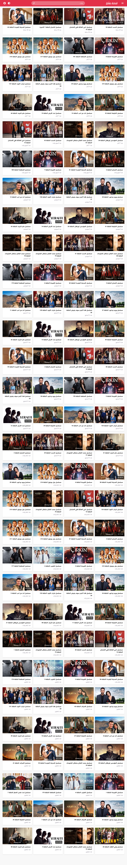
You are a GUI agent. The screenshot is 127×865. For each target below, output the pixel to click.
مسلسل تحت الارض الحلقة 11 (82, 622)
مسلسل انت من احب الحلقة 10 (82, 425)
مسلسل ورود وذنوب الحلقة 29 (81, 83)
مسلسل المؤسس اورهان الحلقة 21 (18, 622)
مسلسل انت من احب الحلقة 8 (113, 736)
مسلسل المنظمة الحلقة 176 (20, 679)
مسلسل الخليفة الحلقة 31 (114, 226)
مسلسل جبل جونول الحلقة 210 (112, 566)
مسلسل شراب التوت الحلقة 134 (112, 425)
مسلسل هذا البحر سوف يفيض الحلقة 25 (18, 397)
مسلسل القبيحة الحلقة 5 (114, 396)
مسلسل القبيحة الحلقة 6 (52, 283)
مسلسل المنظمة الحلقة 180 (20, 170)
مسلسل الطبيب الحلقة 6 (53, 566)
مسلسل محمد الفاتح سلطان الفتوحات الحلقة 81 (79, 141)
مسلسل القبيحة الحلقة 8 (114, 56)
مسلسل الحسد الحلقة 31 (83, 253)
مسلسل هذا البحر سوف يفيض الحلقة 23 (48, 707)
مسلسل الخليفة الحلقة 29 (52, 425)
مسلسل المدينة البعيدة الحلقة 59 (19, 367)
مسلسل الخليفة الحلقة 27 (83, 736)
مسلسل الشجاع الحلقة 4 (53, 367)
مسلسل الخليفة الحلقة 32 (114, 113)
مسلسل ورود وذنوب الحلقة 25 (20, 482)
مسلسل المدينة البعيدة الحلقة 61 (80, 170)
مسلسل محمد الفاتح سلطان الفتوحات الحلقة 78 (18, 254)
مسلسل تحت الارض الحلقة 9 (51, 847)
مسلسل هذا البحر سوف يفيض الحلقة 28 (48, 84)
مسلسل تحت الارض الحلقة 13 (51, 339)
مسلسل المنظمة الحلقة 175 (51, 792)
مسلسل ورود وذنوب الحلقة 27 (112, 310)
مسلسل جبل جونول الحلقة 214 (50, 482)
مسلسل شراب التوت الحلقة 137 (19, 83)
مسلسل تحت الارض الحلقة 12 (21, 425)
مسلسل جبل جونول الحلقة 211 (20, 539)
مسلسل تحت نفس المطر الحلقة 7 (19, 792)
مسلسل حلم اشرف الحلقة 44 (21, 113)
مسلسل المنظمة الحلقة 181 (82, 56)
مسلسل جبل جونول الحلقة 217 (50, 56)
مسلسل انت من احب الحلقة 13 (82, 113)
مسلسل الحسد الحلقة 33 (114, 27)
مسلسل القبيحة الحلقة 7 (52, 170)
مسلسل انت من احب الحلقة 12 (20, 197)
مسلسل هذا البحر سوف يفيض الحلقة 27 (79, 198)
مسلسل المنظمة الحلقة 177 (20, 566)
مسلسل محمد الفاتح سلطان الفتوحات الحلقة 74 (79, 764)
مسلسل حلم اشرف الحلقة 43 (21, 226)
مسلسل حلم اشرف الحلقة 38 (21, 847)
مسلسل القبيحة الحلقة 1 (114, 792)
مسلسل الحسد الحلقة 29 (52, 453)
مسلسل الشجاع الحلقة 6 (114, 170)
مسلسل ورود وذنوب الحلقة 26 (50, 396)
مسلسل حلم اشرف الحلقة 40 (51, 622)
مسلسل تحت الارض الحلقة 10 (51, 736)
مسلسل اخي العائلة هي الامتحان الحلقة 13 (80, 510)
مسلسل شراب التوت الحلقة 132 (50, 593)
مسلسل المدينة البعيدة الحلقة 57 (80, 539)
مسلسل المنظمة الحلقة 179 (20, 283)
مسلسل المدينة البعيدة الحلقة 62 (19, 27)
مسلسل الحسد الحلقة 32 (52, 140)
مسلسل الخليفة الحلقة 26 (22, 819)
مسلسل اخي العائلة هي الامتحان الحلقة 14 (80, 368)
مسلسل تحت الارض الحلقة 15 (51, 113)
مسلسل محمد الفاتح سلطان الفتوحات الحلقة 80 (110, 254)
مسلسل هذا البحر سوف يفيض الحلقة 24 (79, 594)
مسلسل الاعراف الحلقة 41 (22, 763)
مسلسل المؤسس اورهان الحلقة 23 (80, 226)
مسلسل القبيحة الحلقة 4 (83, 482)
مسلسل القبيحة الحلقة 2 (83, 679)
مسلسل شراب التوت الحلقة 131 (19, 706)
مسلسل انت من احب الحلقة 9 (20, 593)
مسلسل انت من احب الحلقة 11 (20, 310)
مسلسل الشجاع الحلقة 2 (114, 539)
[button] (34, 3)
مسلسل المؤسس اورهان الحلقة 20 (110, 763)
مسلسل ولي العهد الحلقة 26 (113, 847)
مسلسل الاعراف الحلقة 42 (83, 706)
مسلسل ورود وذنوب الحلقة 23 (112, 706)
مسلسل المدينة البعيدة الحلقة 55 (49, 763)
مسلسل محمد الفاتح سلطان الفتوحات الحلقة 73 (79, 848)
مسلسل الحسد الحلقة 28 (83, 650)
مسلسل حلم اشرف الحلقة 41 (113, 453)
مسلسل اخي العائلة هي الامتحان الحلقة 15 (19, 141)
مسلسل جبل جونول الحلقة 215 (112, 83)
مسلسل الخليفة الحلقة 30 (114, 339)
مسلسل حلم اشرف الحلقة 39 (21, 736)
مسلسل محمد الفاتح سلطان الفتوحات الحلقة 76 (48, 510)
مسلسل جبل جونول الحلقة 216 (20, 56)
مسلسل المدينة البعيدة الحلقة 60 (80, 283)
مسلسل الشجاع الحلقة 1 (22, 650)
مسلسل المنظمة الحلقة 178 (82, 396)
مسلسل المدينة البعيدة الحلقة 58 (111, 482)
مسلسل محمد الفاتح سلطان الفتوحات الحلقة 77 (79, 454)
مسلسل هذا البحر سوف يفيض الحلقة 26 (79, 311)
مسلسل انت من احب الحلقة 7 (51, 819)
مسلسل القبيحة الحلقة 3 (83, 566)
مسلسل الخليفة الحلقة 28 (114, 622)
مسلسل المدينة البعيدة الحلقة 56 (111, 679)
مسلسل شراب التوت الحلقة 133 (112, 509)
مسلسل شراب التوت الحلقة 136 (50, 197)
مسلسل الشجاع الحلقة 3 (22, 453)
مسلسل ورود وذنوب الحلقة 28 (112, 197)
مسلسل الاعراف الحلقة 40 (83, 819)
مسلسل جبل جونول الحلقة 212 (50, 539)
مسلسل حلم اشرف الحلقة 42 (21, 339)
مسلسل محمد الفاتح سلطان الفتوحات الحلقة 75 (48, 651)
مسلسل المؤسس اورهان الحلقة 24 (110, 140)
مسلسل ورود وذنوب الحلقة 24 (112, 593)
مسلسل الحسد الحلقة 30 (114, 367)
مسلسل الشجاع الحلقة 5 (114, 283)
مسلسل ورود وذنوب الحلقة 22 (112, 819)
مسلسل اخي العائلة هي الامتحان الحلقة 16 (80, 28)
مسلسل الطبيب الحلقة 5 (53, 679)
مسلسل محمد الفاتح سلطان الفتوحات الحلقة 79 (48, 254)
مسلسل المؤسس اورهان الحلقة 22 (80, 339)
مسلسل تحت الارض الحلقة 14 (51, 226)
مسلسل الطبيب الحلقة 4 (83, 792)
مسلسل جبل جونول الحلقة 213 (20, 509)
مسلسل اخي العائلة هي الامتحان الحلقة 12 (111, 651)
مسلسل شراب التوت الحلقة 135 (50, 310)
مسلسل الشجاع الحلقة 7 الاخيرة (50, 27)
